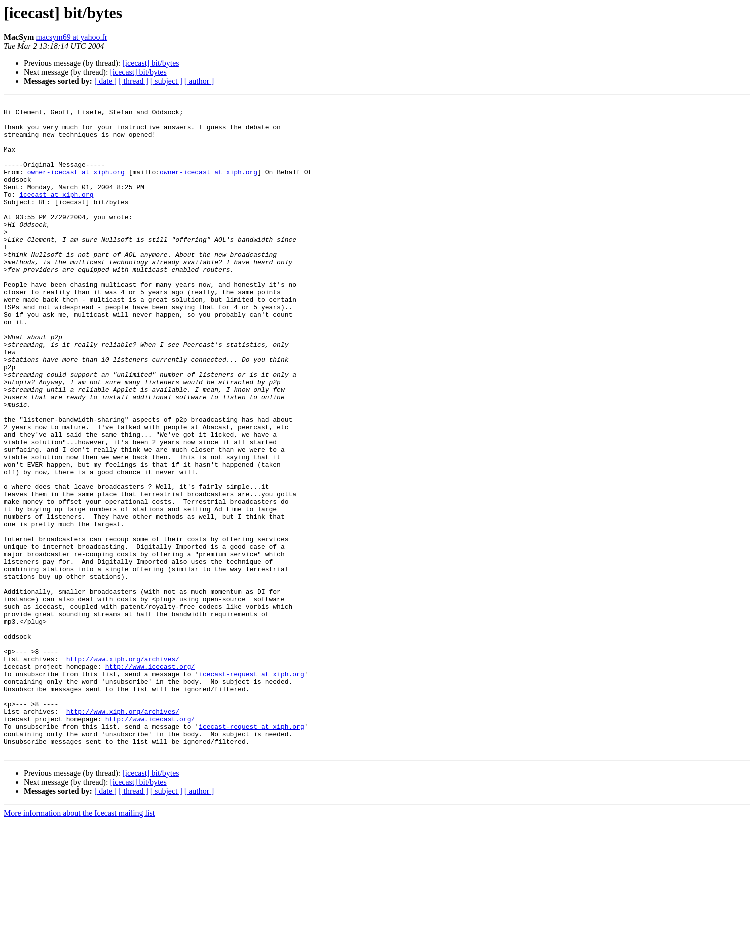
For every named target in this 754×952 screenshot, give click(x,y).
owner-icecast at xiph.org (76, 186)
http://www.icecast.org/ (150, 780)
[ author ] (199, 81)
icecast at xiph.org (56, 213)
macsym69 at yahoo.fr (71, 37)
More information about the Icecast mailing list (79, 943)
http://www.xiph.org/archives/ (122, 771)
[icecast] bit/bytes (150, 63)
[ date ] (105, 81)
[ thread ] (133, 81)
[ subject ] (166, 81)
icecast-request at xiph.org (251, 789)
